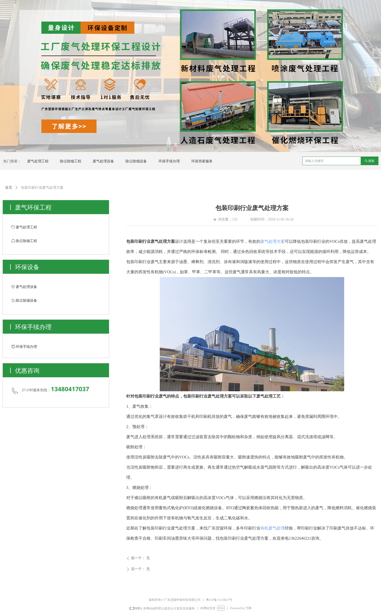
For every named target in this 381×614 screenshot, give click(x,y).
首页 (8, 188)
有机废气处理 (272, 528)
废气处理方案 (272, 241)
